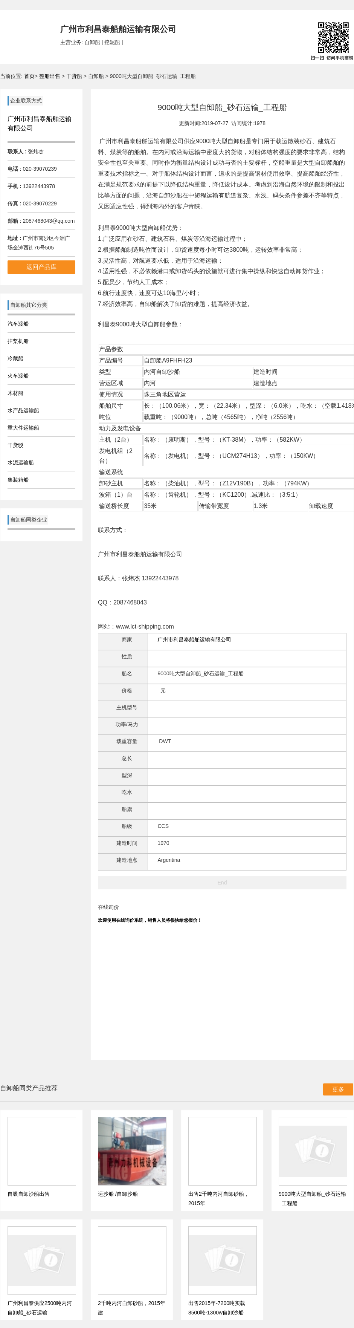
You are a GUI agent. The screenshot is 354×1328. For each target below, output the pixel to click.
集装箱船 (18, 480)
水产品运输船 (23, 410)
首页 (29, 76)
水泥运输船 (21, 462)
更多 (338, 1089)
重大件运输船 (23, 428)
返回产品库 (41, 267)
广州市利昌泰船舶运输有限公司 (194, 639)
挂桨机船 (18, 341)
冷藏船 (15, 358)
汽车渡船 (18, 324)
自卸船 (96, 76)
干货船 (74, 76)
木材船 (15, 393)
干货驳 (15, 445)
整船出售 (49, 76)
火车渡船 (18, 376)
